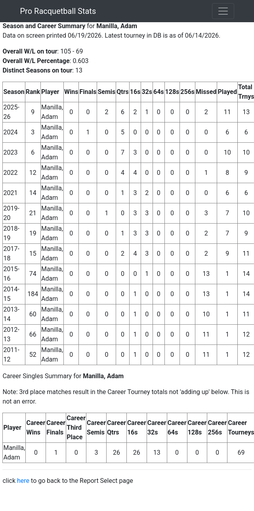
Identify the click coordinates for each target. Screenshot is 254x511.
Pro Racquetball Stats (58, 11)
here (23, 480)
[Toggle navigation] (223, 11)
